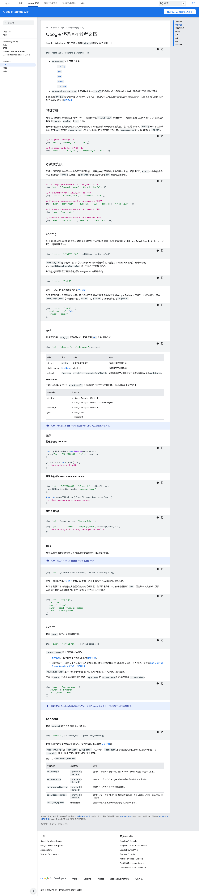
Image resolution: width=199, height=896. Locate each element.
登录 (194, 3)
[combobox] (172, 3)
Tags (6, 3)
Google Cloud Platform (119, 879)
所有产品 (139, 879)
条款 (42, 890)
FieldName (66, 368)
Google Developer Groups (51, 841)
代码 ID (82, 289)
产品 (55, 28)
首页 (48, 28)
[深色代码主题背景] (157, 49)
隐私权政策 (52, 890)
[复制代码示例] (162, 49)
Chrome (87, 879)
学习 (83, 3)
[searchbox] (18, 22)
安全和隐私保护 (69, 3)
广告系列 (68, 581)
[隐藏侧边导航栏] (33, 891)
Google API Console (128, 841)
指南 (21, 3)
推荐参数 (91, 658)
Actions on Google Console (131, 859)
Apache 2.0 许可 (126, 816)
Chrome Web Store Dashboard (133, 868)
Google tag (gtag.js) (16, 12)
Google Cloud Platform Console (133, 845)
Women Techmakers (49, 854)
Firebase (100, 879)
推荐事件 (56, 658)
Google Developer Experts (51, 845)
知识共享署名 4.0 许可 (83, 816)
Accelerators (46, 850)
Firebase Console (127, 854)
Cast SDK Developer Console (132, 863)
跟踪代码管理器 (50, 3)
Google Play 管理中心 (129, 850)
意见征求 (105, 744)
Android (75, 879)
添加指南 (68, 100)
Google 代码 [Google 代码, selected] (33, 3)
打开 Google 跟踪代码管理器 (179, 12)
